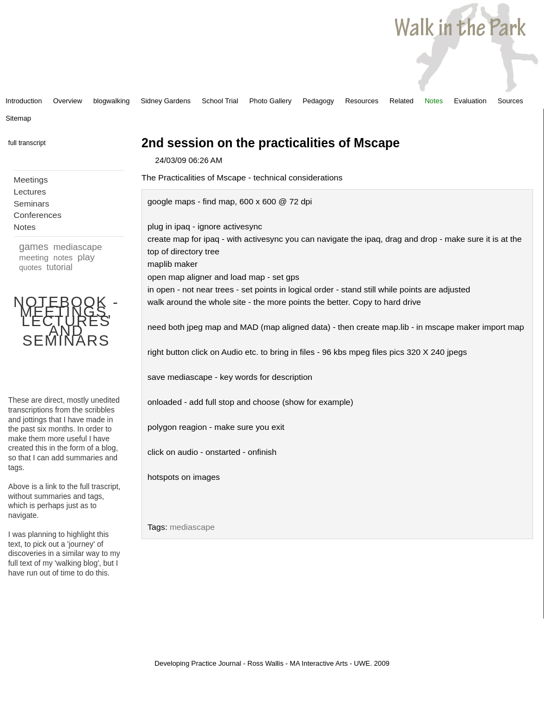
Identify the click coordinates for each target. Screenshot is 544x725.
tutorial (59, 267)
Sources (510, 101)
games (33, 246)
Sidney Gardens (166, 101)
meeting (33, 257)
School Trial (220, 101)
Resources (361, 101)
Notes (434, 101)
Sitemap (18, 118)
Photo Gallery (270, 101)
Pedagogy (318, 101)
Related (401, 101)
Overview (67, 101)
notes (63, 257)
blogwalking (111, 101)
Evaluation (470, 101)
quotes (30, 267)
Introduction (23, 101)
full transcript (27, 143)
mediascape (77, 247)
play (86, 257)
